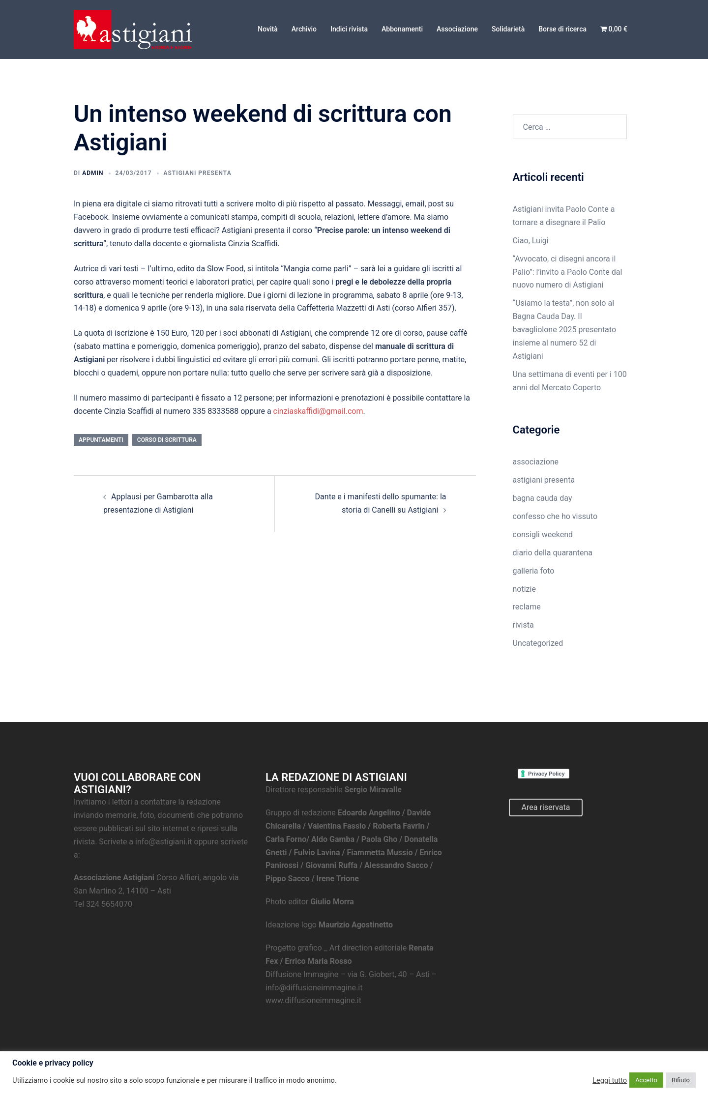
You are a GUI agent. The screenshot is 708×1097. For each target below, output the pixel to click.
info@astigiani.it (163, 841)
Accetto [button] (646, 1080)
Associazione (457, 29)
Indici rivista (349, 29)
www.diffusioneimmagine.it (313, 1000)
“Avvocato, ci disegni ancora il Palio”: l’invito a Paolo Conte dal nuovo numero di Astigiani (567, 272)
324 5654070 (109, 904)
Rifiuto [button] (681, 1080)
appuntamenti (101, 439)
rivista (523, 625)
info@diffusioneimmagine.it (314, 987)
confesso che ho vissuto (555, 516)
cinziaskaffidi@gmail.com (318, 411)
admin (92, 173)
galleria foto (534, 571)
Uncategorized (538, 643)
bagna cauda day (542, 498)
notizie (524, 589)
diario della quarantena (553, 552)
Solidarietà (508, 29)
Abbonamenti (402, 29)
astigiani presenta (198, 173)
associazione (536, 461)
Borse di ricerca (562, 29)
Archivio (304, 29)
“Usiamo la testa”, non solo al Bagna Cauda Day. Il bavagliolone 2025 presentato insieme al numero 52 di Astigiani (565, 329)
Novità (268, 29)
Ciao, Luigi (531, 240)
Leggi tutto (609, 1080)
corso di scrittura (167, 439)
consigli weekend (543, 534)
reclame (527, 606)
